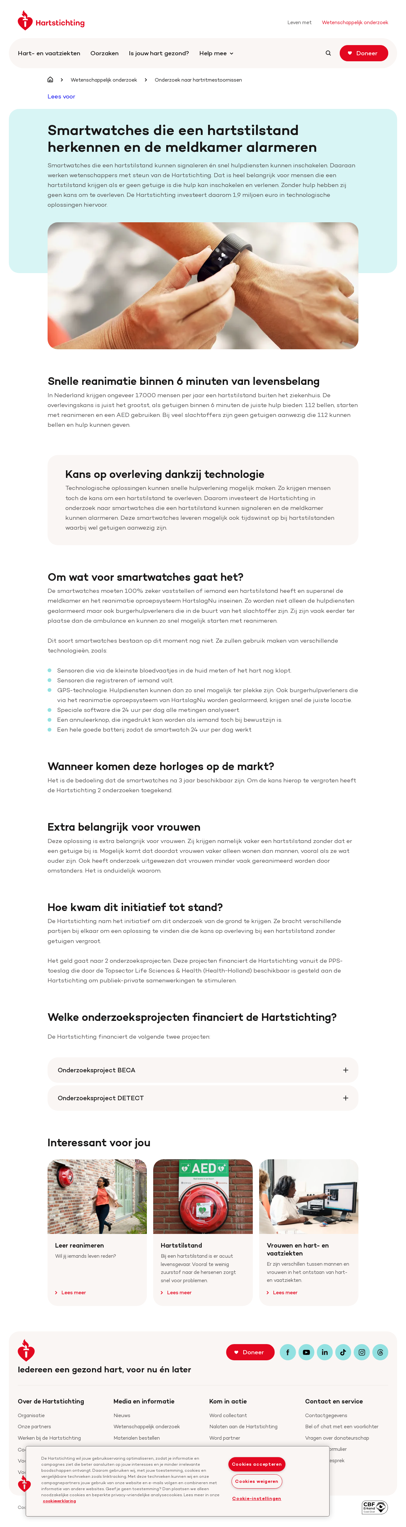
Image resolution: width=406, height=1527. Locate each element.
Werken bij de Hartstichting (49, 1438)
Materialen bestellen (137, 1438)
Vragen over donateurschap (337, 1438)
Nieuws (122, 1415)
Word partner (224, 1438)
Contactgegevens (326, 1415)
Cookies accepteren (257, 1464)
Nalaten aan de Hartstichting (243, 1426)
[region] (177, 1481)
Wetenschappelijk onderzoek (147, 1426)
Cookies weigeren (256, 1481)
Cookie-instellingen (256, 1498)
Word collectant (228, 1415)
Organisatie (31, 1415)
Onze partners (34, 1426)
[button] (24, 1483)
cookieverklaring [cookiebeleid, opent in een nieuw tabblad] (59, 1500)
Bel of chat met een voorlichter (341, 1426)
